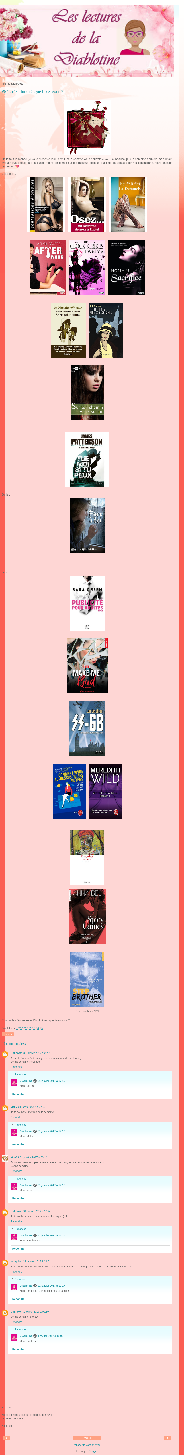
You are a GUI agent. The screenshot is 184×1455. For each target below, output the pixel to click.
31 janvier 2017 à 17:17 (51, 1185)
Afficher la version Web (87, 1444)
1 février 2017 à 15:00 (50, 1335)
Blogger (93, 1451)
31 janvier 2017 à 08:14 (33, 1157)
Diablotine (26, 1080)
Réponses (20, 1074)
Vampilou (16, 1261)
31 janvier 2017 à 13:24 (37, 1211)
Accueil (87, 1438)
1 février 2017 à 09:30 (36, 1311)
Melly (14, 1107)
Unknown (16, 1053)
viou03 (15, 1157)
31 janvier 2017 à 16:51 (36, 1261)
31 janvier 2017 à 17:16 (51, 1080)
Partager (8, 1034)
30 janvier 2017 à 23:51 (37, 1053)
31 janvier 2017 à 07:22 (31, 1107)
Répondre (16, 1066)
